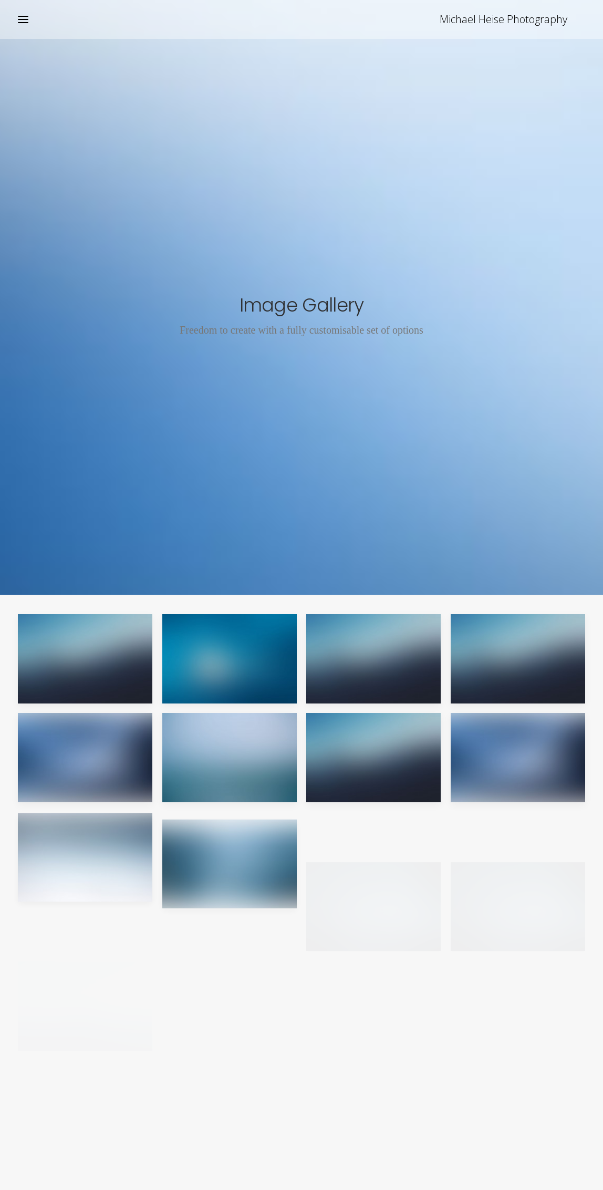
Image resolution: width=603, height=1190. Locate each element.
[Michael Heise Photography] (521, 19)
